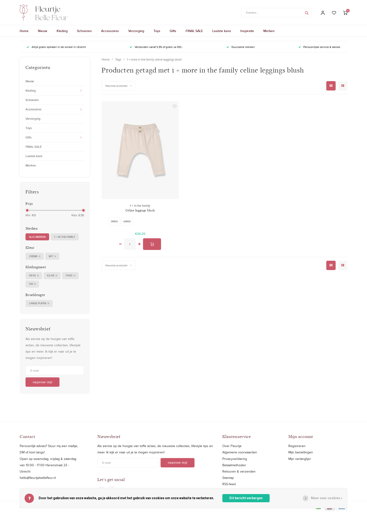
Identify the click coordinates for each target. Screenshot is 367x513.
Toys (157, 31)
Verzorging (136, 31)
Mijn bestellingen (300, 453)
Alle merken (37, 237)
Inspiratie (247, 31)
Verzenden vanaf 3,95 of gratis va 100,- (156, 48)
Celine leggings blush (140, 211)
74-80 (70, 276)
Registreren (296, 446)
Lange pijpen (39, 304)
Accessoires (110, 31)
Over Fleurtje (232, 446)
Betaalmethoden (234, 465)
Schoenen (84, 31)
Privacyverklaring (234, 459)
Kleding (62, 31)
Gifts (173, 31)
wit (52, 257)
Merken (269, 31)
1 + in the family (64, 237)
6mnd (127, 222)
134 (32, 285)
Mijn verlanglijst (299, 459)
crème (34, 257)
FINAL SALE (194, 31)
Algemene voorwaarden (239, 453)
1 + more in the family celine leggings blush (154, 60)
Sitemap (228, 478)
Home (24, 31)
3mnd (114, 222)
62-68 (52, 276)
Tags (118, 60)
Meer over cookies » (326, 498)
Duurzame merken (241, 48)
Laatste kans (221, 31)
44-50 (34, 276)
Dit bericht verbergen (246, 498)
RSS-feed (229, 484)
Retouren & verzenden (239, 472)
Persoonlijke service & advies (319, 48)
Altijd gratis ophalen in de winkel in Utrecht (56, 48)
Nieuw (42, 31)
